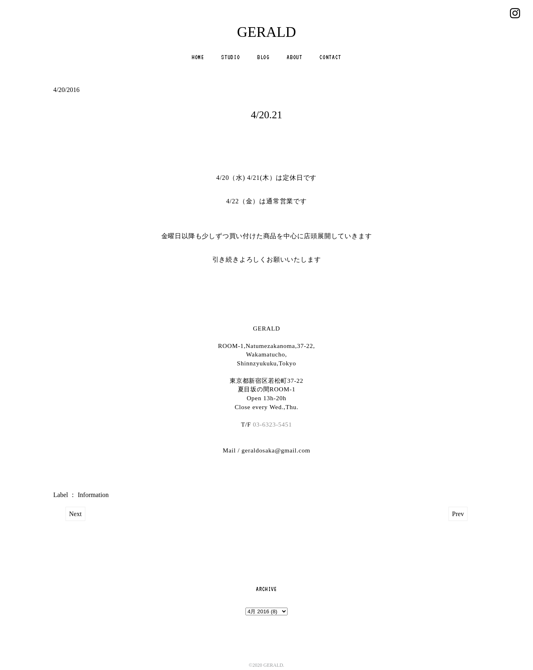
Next (75, 513)
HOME (198, 57)
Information (93, 494)
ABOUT (294, 57)
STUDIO (230, 57)
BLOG (263, 57)
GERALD (266, 32)
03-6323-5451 (272, 424)
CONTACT (330, 57)
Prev (458, 513)
